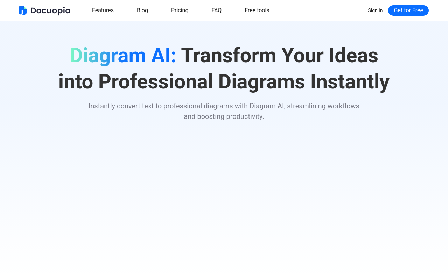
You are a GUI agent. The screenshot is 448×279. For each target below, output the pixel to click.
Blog (142, 10)
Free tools (257, 10)
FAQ (216, 10)
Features (103, 10)
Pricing (180, 10)
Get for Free (408, 10)
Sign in (375, 10)
